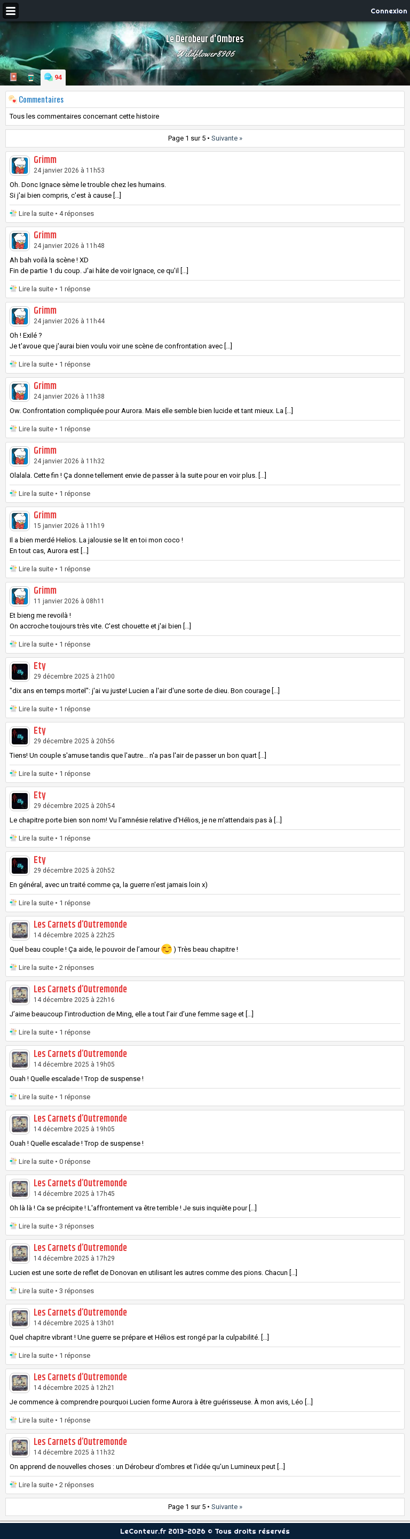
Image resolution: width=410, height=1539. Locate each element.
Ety (40, 666)
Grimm (45, 160)
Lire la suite (36, 213)
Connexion (388, 10)
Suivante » (226, 138)
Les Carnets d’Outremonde (80, 925)
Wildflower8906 (205, 53)
